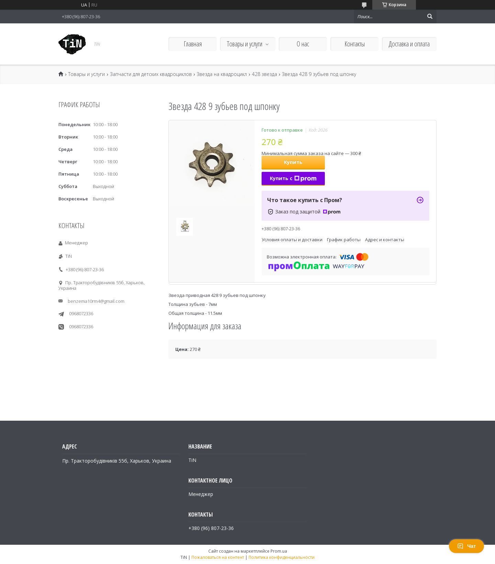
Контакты (354, 43)
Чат (466, 546)
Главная (193, 43)
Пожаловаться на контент (217, 557)
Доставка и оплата (409, 43)
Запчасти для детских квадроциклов (151, 74)
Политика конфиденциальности (282, 557)
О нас (303, 43)
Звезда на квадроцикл (222, 74)
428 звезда (264, 74)
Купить (293, 162)
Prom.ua (279, 551)
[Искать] (430, 16)
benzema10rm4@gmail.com (96, 301)
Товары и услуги (244, 43)
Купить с (293, 178)
